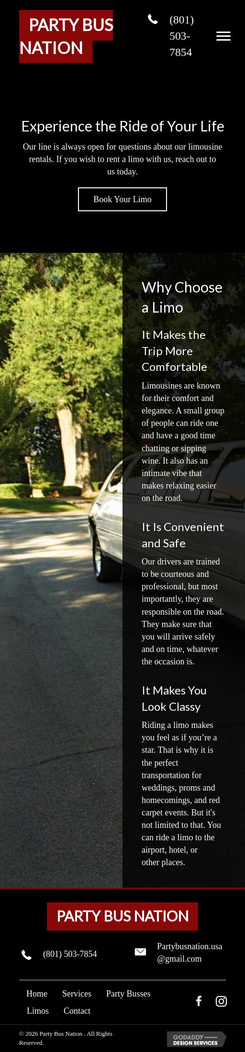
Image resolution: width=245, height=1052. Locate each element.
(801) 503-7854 (181, 35)
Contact (77, 1011)
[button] (223, 36)
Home (36, 993)
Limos (38, 1011)
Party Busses (128, 993)
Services (76, 993)
